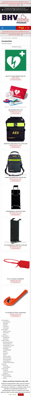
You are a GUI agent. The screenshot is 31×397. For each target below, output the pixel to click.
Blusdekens (5, 339)
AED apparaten (6, 321)
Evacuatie (3, 364)
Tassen (4, 334)
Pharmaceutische (7, 359)
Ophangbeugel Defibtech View (15, 211)
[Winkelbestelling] (20, 46)
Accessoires (6, 326)
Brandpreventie (5, 336)
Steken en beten (7, 356)
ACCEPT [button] (21, 394)
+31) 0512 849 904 (8, 9)
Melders (5, 378)
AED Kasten (6, 328)
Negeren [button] (21, 5)
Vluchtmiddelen (6, 367)
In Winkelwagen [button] (15, 113)
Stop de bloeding (7, 357)
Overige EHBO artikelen (8, 362)
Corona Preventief (7, 376)
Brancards (5, 365)
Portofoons (5, 370)
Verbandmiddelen (7, 350)
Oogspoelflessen (7, 361)
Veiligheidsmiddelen (6, 375)
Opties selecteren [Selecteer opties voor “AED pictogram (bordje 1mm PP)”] (15, 79)
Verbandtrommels (7, 346)
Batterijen (5, 325)
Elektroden (5, 323)
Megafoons (5, 373)
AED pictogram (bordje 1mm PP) (15, 76)
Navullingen (6, 348)
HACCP (5, 354)
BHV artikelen (4, 329)
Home (2, 38)
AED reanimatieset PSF (15, 110)
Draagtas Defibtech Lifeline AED (15, 177)
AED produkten (8, 38)
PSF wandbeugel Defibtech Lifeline (15, 245)
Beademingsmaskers (8, 342)
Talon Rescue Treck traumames (15, 312)
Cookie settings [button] (12, 394)
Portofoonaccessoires (8, 371)
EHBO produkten (5, 340)
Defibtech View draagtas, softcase (15, 143)
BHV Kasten (6, 332)
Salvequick (5, 353)
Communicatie (4, 368)
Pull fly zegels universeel (15, 279)
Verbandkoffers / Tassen (8, 345)
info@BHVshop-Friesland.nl (21, 9)
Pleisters (5, 351)
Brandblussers (6, 337)
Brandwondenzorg (7, 343)
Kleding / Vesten (7, 331)
